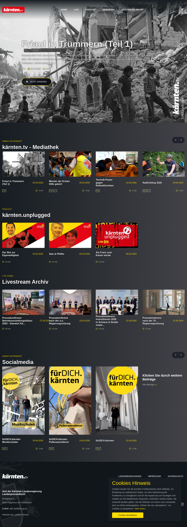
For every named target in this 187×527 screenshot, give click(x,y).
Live (76, 9)
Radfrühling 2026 (152, 182)
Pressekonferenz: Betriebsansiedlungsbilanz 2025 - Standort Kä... (17, 321)
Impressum (154, 476)
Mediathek (108, 9)
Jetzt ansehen (37, 82)
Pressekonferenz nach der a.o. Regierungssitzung (59, 321)
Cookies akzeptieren (110, 513)
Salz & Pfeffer (56, 254)
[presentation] (177, 140)
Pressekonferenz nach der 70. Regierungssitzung (153, 321)
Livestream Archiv (132, 9)
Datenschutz (175, 476)
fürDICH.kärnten (105, 440)
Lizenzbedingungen (129, 476)
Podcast (90, 9)
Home (64, 9)
